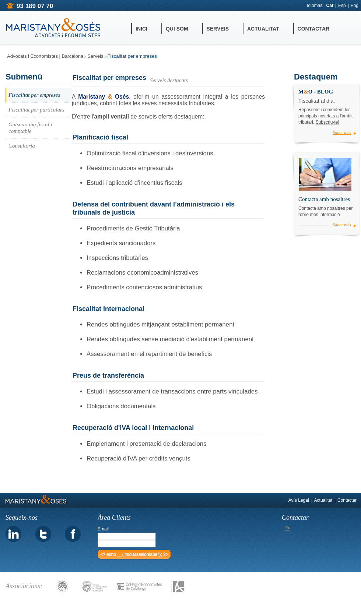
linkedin (14, 534)
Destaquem (316, 76)
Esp (342, 5)
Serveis (218, 29)
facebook (72, 534)
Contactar (314, 29)
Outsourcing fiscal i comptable (30, 127)
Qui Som (177, 29)
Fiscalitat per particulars (36, 110)
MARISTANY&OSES (36, 499)
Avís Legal (298, 500)
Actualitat (263, 29)
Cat (329, 5)
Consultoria (21, 146)
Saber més (342, 132)
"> (287, 528)
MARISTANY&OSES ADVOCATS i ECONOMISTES (53, 28)
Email (103, 529)
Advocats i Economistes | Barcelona (45, 56)
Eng (354, 5)
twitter (43, 534)
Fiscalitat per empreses (34, 95)
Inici (141, 29)
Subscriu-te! (327, 122)
